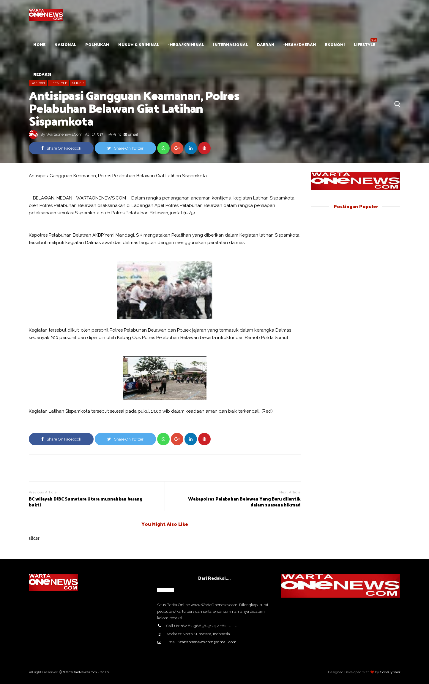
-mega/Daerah (299, 44)
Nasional (65, 44)
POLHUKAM (97, 44)
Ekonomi (335, 44)
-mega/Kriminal (186, 44)
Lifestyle (364, 44)
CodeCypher (390, 672)
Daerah (266, 44)
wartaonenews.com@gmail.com (207, 642)
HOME (39, 44)
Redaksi (42, 74)
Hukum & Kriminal (138, 44)
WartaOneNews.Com (80, 672)
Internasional (230, 44)
